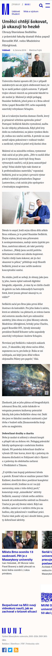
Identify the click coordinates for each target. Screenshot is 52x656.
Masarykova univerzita (18, 636)
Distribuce (15, 643)
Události (16, 11)
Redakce (5, 643)
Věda (30, 11)
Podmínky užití (32, 643)
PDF (23, 643)
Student (16, 13)
